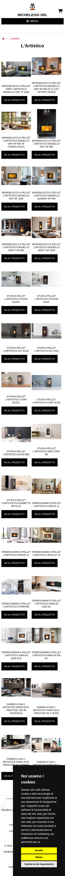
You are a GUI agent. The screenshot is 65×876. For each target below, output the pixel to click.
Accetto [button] (39, 850)
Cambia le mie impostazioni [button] (39, 864)
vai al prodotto (14, 100)
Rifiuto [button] (39, 857)
